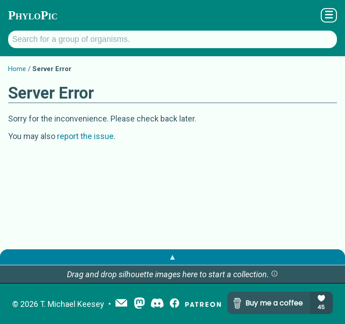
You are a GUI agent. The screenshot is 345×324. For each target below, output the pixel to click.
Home (17, 69)
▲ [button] (172, 256)
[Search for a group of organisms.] (172, 39)
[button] (274, 274)
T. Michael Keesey (72, 304)
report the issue (85, 136)
